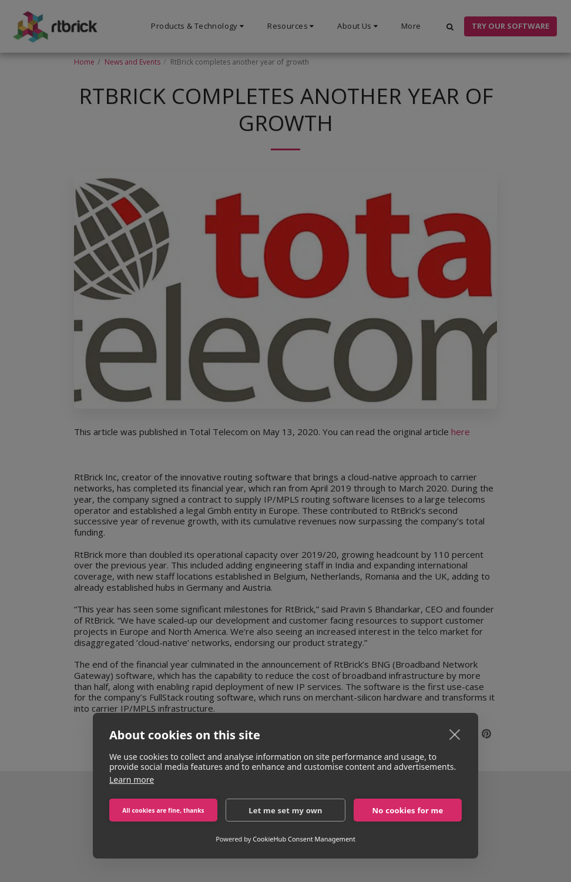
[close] (455, 734)
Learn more (131, 779)
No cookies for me (408, 810)
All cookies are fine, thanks (163, 810)
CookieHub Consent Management (304, 838)
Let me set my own (285, 810)
